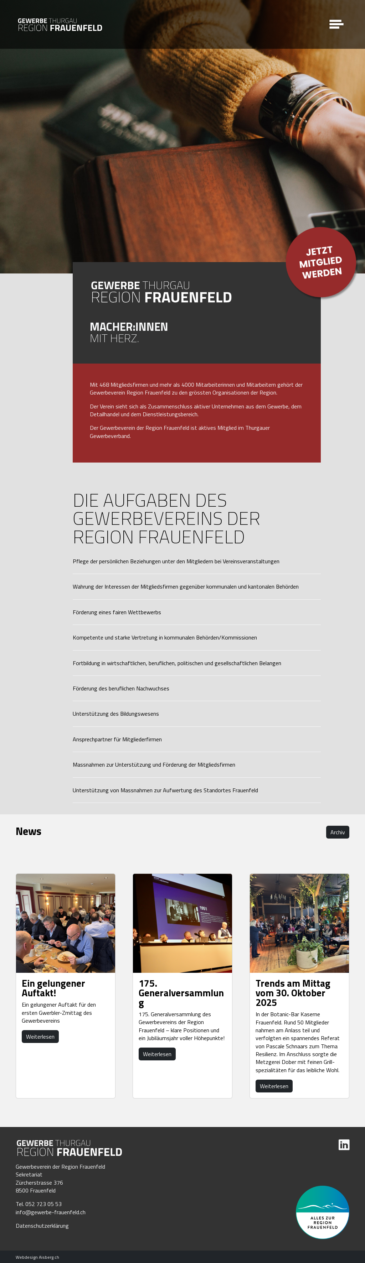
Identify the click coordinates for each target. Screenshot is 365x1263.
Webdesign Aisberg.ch (37, 1257)
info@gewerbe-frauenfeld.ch (51, 1212)
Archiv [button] (337, 832)
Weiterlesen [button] (40, 1036)
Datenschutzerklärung (42, 1225)
